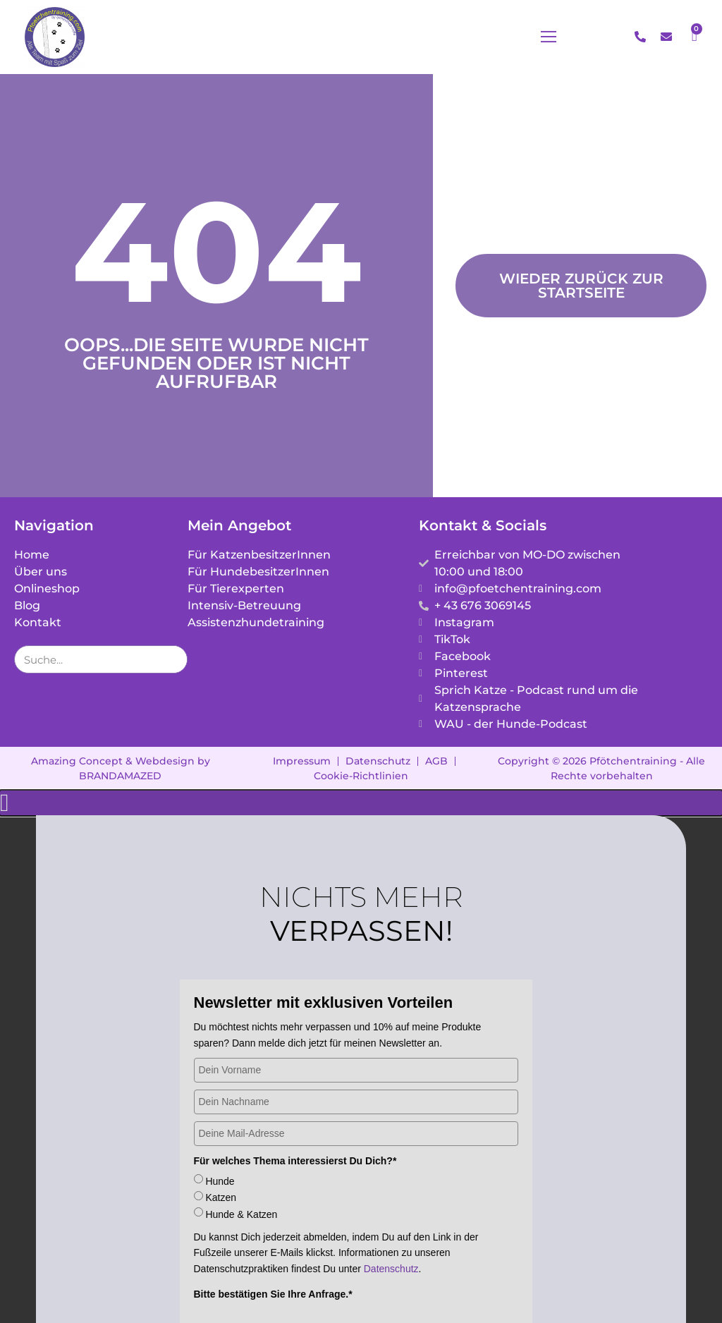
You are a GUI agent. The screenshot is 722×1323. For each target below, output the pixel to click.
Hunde (219, 1160)
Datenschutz (391, 1247)
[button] (566, 37)
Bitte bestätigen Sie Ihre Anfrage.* (273, 1273)
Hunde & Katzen (241, 1193)
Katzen (220, 1176)
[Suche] (173, 638)
